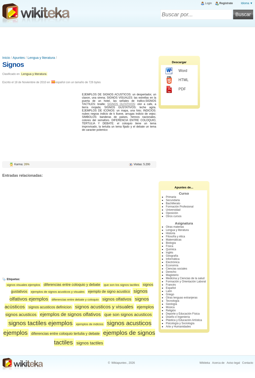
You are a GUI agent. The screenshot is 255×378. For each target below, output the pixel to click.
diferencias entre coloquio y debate (72, 285)
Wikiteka (205, 362)
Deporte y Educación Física (183, 313)
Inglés (169, 252)
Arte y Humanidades (178, 326)
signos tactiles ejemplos (40, 323)
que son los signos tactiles (121, 285)
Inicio (6, 58)
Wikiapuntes (118, 362)
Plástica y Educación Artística (184, 320)
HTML (177, 80)
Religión (171, 310)
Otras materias (175, 226)
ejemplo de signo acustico (109, 291)
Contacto (247, 362)
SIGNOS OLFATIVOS (121, 104)
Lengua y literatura (41, 58)
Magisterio (172, 275)
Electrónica (173, 262)
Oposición (172, 213)
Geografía (172, 255)
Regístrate (226, 3)
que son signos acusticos (128, 314)
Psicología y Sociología (180, 323)
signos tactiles (89, 343)
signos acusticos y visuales (104, 306)
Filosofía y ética (175, 236)
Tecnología (172, 300)
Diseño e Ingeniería (178, 316)
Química (171, 249)
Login (208, 3)
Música (170, 307)
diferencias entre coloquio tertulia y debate (65, 333)
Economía (172, 265)
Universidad (173, 209)
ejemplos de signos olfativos (70, 314)
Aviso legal (233, 362)
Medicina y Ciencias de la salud (185, 278)
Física (169, 246)
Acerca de (218, 362)
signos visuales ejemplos (23, 285)
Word (176, 71)
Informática (173, 259)
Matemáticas (174, 239)
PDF (175, 89)
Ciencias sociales (176, 268)
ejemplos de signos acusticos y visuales (57, 291)
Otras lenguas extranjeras (181, 297)
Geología (171, 304)
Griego (170, 294)
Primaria (171, 197)
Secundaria (173, 200)
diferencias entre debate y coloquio (75, 299)
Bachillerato (173, 203)
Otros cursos (174, 216)
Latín (169, 291)
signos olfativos (116, 299)
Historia (170, 233)
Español (171, 288)
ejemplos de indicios (89, 324)
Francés (171, 284)
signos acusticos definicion (49, 307)
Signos (13, 64)
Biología (171, 242)
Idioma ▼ (247, 3)
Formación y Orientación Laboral (186, 281)
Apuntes (19, 58)
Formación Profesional (180, 206)
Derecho (171, 271)
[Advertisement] (127, 39)
